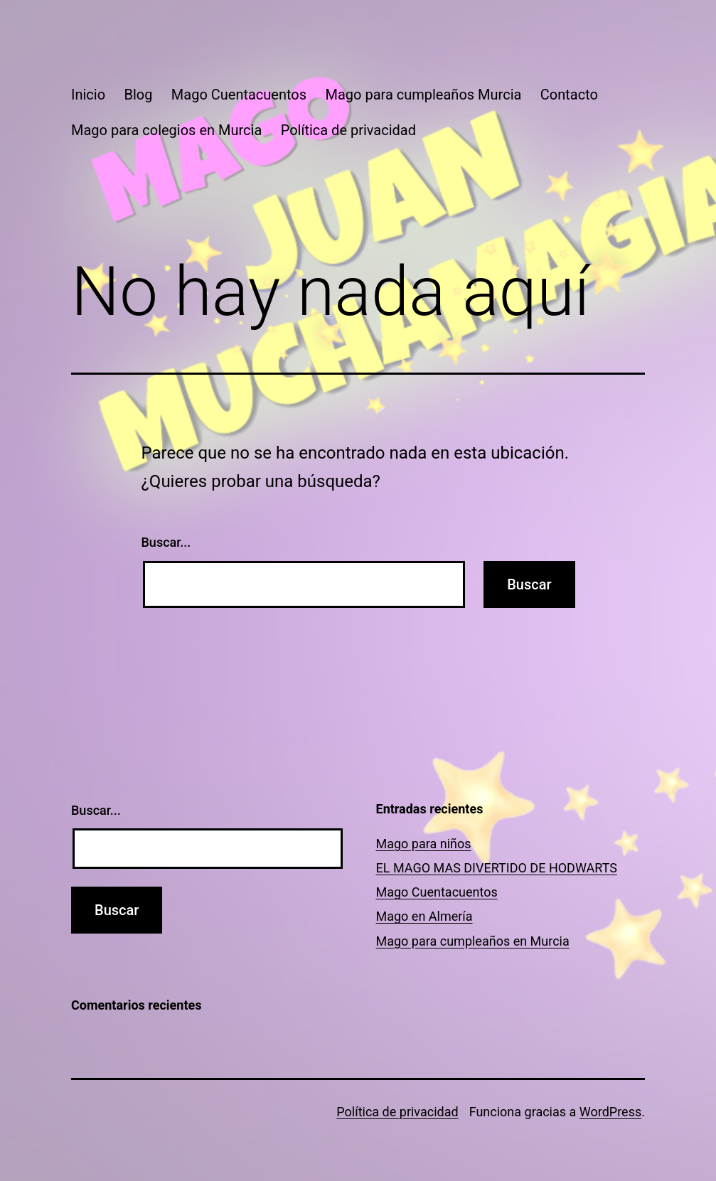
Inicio (88, 94)
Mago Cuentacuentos (238, 94)
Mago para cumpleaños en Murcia (473, 941)
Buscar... (166, 542)
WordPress (610, 1111)
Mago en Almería (424, 916)
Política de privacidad (348, 130)
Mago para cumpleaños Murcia (423, 94)
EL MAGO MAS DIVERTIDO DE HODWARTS (496, 867)
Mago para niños (423, 843)
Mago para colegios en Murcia (166, 130)
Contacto (569, 94)
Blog (138, 94)
